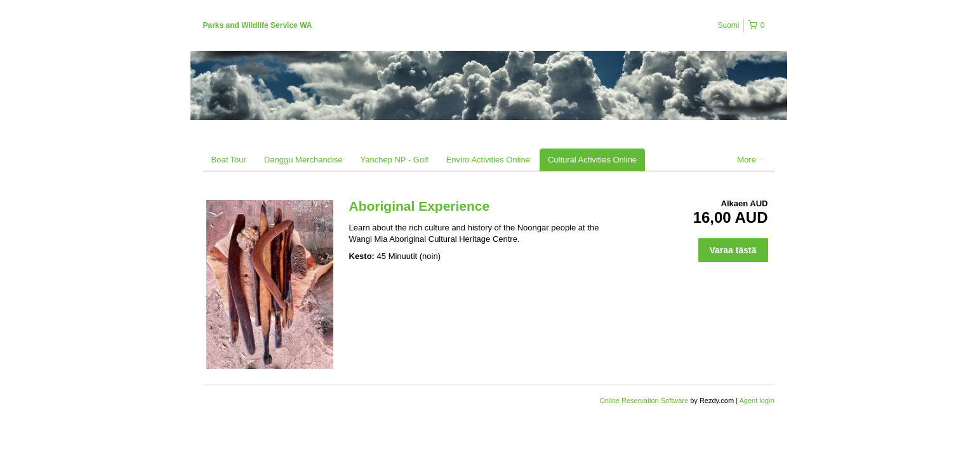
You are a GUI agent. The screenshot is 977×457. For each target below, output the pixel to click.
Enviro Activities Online (488, 159)
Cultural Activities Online (592, 159)
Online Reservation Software (643, 400)
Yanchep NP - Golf (395, 159)
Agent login (756, 400)
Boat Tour (228, 159)
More (750, 159)
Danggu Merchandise (303, 159)
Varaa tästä (733, 250)
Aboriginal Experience (419, 206)
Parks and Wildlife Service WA (257, 25)
